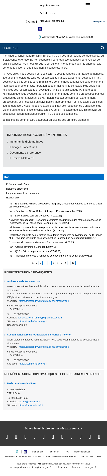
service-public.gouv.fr (19, 467)
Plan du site (37, 452)
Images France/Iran (23, 147)
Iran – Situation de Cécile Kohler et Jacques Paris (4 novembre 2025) (46, 211)
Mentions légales (82, 452)
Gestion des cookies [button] (91, 456)
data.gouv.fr (90, 467)
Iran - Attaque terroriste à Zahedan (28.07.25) (33, 247)
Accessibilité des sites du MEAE (61, 456)
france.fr (76, 467)
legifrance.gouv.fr (43, 467)
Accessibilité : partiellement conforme (23, 456)
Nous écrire (54, 452)
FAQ (67, 452)
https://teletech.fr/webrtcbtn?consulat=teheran (43, 301)
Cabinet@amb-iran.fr (29, 401)
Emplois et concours (50, 5)
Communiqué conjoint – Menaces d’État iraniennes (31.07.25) (42, 242)
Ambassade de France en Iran (24, 281)
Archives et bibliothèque (52, 21)
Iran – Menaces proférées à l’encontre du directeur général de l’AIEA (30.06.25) (51, 255)
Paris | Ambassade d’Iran (21, 383)
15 (73, 263)
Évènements (13, 197)
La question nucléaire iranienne (23, 193)
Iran (7, 177)
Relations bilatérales (17, 188)
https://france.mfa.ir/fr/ (30, 405)
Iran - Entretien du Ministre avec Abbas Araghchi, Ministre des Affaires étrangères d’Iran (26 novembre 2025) (55, 205)
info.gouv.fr (61, 467)
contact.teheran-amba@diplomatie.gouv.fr (40, 317)
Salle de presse (48, 13)
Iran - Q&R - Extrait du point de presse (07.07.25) (35, 251)
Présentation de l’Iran (17, 184)
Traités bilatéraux (22, 158)
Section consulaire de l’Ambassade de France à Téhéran (39, 334)
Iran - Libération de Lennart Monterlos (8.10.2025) (35, 215)
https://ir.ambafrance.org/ (32, 321)
